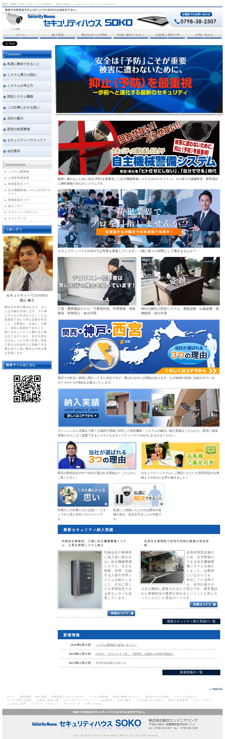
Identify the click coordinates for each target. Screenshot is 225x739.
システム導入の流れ (19, 700)
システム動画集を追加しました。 (116, 644)
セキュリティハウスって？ (80, 700)
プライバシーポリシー (23, 212)
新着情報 (25, 696)
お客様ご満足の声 (168, 34)
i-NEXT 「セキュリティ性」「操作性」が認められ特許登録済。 (135, 654)
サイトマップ (17, 218)
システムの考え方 (185, 696)
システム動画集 (18, 171)
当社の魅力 (124, 700)
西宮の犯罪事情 (178, 700)
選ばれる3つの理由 (94, 34)
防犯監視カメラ (18, 184)
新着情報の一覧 (191, 672)
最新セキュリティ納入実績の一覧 (191, 621)
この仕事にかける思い (150, 700)
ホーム (21, 34)
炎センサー (15, 206)
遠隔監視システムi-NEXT (67, 696)
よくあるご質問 (16, 703)
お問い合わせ (204, 34)
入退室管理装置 (18, 177)
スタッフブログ (202, 700)
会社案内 (107, 700)
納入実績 (58, 34)
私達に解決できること (131, 36)
